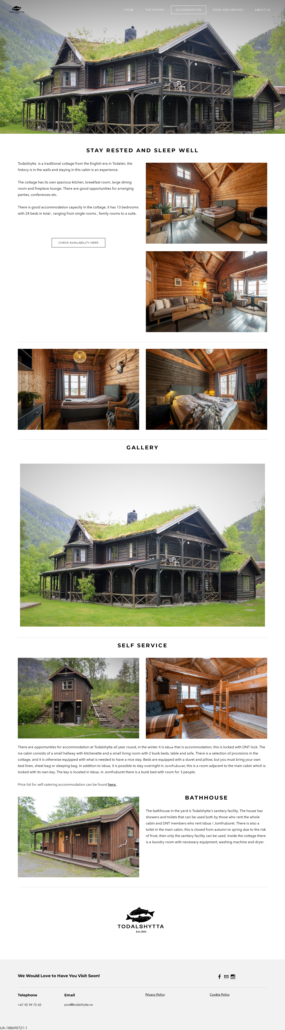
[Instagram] (233, 976)
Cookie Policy (220, 995)
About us (262, 9)
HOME (129, 9)
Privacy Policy (155, 995)
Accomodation (188, 9)
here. (112, 784)
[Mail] (226, 976)
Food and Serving (228, 9)
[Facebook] (219, 976)
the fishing (155, 9)
